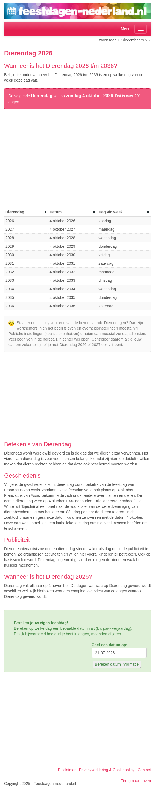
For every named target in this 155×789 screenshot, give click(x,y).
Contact (144, 770)
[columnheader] (26, 212)
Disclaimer (66, 770)
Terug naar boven (136, 781)
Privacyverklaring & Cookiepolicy (106, 770)
